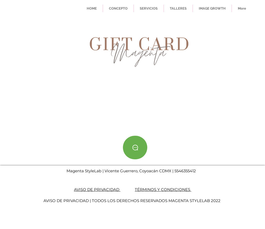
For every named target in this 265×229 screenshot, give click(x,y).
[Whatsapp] (135, 147)
